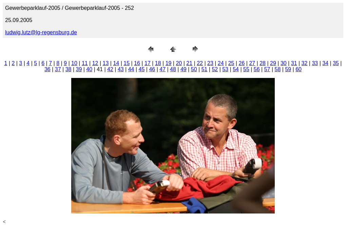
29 (273, 63)
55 (246, 69)
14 (116, 63)
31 (294, 63)
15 (126, 63)
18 (158, 63)
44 (131, 69)
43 (121, 69)
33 (315, 63)
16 (137, 63)
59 (288, 69)
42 (110, 69)
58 (278, 69)
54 (236, 69)
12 (95, 63)
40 (89, 69)
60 (298, 69)
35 (336, 63)
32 (305, 63)
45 (142, 69)
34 (325, 63)
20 (179, 63)
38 (68, 69)
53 (225, 69)
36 (47, 69)
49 (183, 69)
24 (221, 63)
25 (231, 63)
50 (194, 69)
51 (204, 69)
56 (257, 69)
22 (200, 63)
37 (58, 69)
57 (267, 69)
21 (189, 63)
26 (242, 63)
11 (85, 63)
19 (169, 63)
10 (74, 63)
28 (263, 63)
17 (148, 63)
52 (215, 69)
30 (284, 63)
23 (210, 63)
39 (79, 69)
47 (162, 69)
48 (173, 69)
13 (106, 63)
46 (152, 69)
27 (252, 63)
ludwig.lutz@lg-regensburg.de (41, 32)
